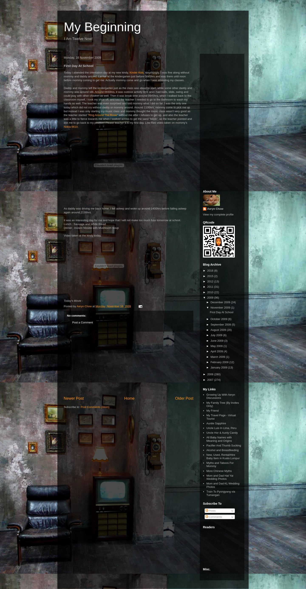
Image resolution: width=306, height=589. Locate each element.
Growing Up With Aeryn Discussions (220, 396)
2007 (210, 379)
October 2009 (219, 319)
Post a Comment (82, 322)
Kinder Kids (137, 72)
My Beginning (102, 27)
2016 (210, 270)
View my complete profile (218, 214)
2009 (210, 297)
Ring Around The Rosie (103, 115)
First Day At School (221, 312)
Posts (210, 510)
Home (129, 398)
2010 (210, 292)
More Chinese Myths (219, 471)
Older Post (184, 398)
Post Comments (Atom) (95, 407)
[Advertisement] (128, 363)
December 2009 (221, 302)
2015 (210, 276)
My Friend (212, 410)
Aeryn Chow (215, 208)
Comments (213, 516)
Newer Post (74, 398)
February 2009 (220, 362)
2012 (210, 281)
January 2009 (219, 367)
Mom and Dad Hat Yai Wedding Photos (219, 477)
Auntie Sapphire (216, 423)
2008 (210, 374)
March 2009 (218, 356)
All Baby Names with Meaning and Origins (219, 439)
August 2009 (219, 329)
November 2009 (221, 307)
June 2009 (217, 340)
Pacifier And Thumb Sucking (223, 445)
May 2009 (217, 346)
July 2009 (217, 335)
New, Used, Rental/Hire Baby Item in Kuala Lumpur (223, 456)
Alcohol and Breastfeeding (222, 450)
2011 (210, 286)
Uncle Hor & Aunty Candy (222, 432)
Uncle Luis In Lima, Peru (221, 428)
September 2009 (221, 324)
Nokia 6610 (71, 126)
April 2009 (217, 351)
